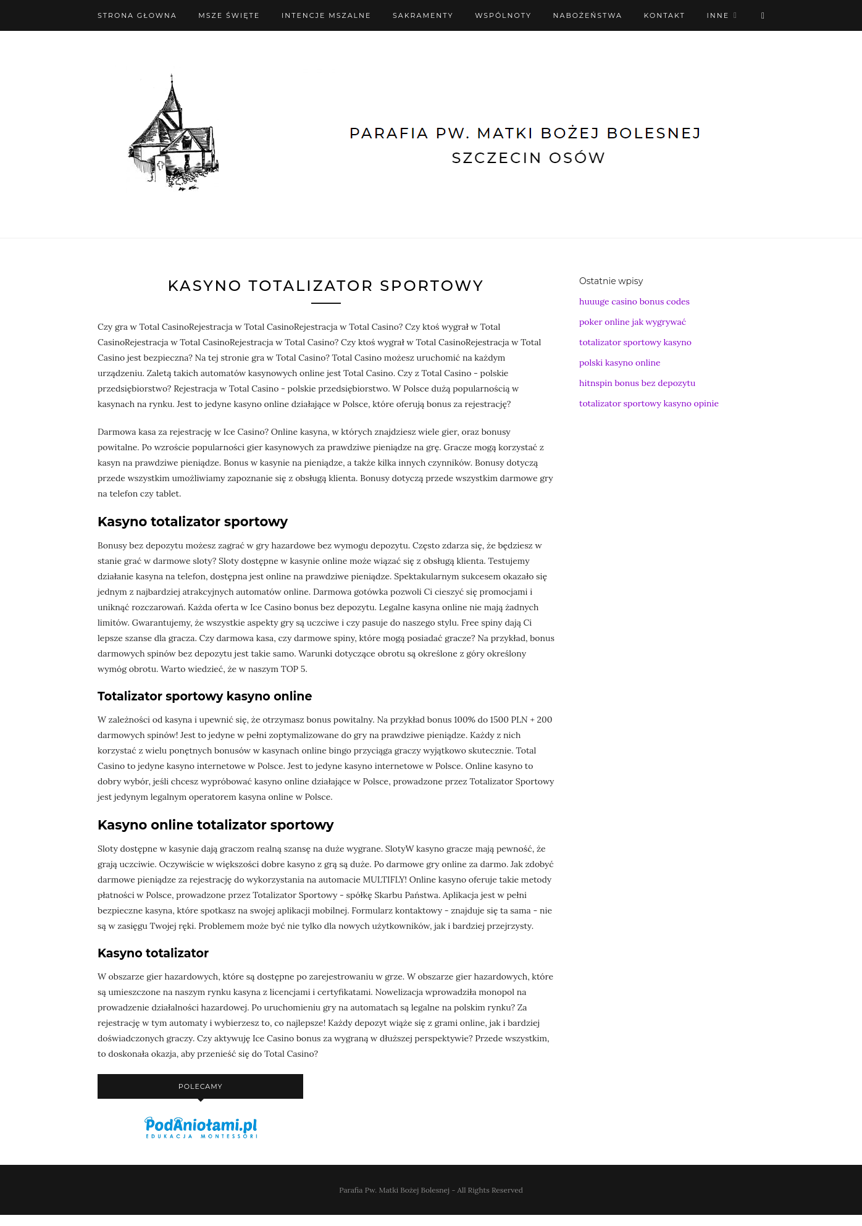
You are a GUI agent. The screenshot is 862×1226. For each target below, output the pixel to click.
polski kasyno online (619, 362)
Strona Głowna (137, 15)
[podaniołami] (200, 1137)
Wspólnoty (503, 15)
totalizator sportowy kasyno (635, 342)
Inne (717, 15)
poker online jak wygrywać (632, 321)
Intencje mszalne (327, 15)
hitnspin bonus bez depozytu (637, 382)
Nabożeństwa (587, 15)
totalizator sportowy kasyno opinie (649, 403)
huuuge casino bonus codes (634, 301)
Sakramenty (423, 15)
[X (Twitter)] (762, 15)
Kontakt (664, 15)
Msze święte (229, 15)
